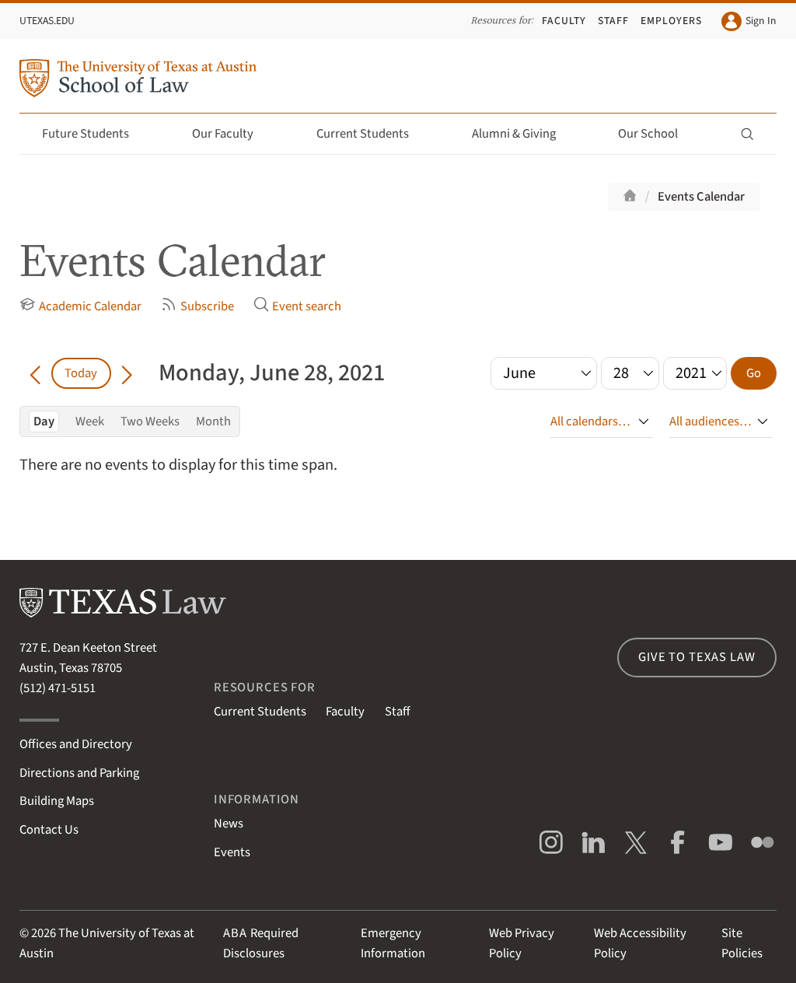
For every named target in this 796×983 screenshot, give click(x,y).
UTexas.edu (47, 20)
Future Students (94, 133)
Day (43, 421)
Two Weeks (150, 421)
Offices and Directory (75, 744)
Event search (297, 306)
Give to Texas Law (696, 657)
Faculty (564, 20)
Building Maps (56, 801)
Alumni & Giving (523, 133)
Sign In (748, 21)
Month (213, 421)
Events (232, 852)
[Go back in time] (35, 373)
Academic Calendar (80, 306)
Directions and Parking (79, 773)
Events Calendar (701, 196)
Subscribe (197, 306)
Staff (613, 20)
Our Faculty (231, 133)
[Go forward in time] (126, 373)
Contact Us (49, 829)
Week (89, 421)
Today (81, 373)
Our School (657, 133)
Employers (671, 20)
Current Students (371, 133)
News (228, 823)
